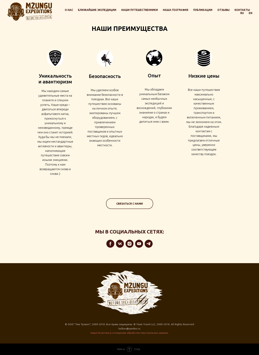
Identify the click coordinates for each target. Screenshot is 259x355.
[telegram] (149, 244)
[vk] (120, 244)
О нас (69, 9)
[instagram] (129, 244)
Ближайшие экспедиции (97, 9)
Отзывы (223, 9)
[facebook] (110, 244)
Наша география (175, 9)
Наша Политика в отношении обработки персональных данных (129, 333)
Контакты (242, 9)
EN (250, 13)
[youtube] (139, 244)
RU (242, 13)
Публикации (202, 9)
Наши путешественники (139, 9)
